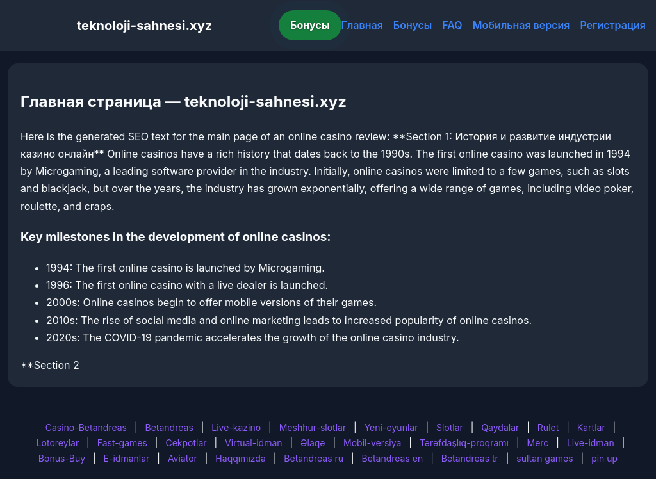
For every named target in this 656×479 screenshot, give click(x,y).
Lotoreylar (58, 442)
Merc (538, 442)
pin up (604, 458)
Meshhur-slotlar (312, 427)
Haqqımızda (240, 458)
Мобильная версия (521, 25)
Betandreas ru (313, 458)
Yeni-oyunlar (391, 427)
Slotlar (449, 427)
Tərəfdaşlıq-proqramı (464, 442)
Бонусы (310, 25)
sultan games (544, 458)
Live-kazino (236, 427)
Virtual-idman (253, 442)
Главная (362, 25)
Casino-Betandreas (86, 427)
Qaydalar (500, 427)
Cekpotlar (185, 442)
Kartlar (591, 427)
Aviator (182, 458)
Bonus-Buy (61, 458)
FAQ (452, 25)
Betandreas (169, 427)
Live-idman (590, 442)
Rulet (548, 427)
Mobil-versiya (372, 442)
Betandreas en (392, 458)
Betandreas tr (469, 458)
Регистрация (613, 25)
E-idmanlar (127, 458)
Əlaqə (312, 442)
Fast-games (122, 442)
